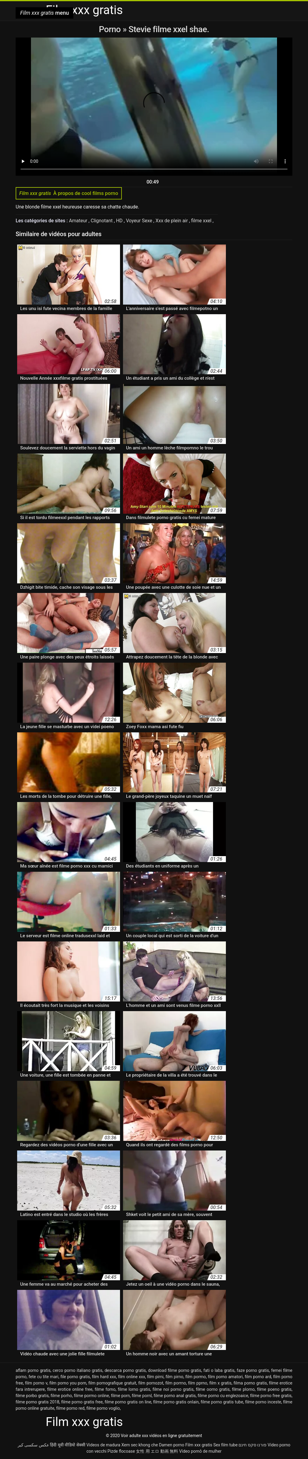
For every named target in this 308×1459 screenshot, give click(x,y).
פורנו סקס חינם (252, 1444)
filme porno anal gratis (175, 1395)
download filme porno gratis (174, 1370)
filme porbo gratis (32, 1395)
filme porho (61, 1395)
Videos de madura (103, 1444)
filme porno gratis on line (128, 1402)
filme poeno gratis (274, 1389)
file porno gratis (75, 1376)
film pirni (155, 1376)
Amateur (78, 220)
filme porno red (70, 1408)
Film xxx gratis (198, 1444)
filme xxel (202, 220)
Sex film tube (225, 1444)
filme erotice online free (69, 1389)
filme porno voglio (103, 1408)
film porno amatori (225, 1376)
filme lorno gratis (134, 1389)
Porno (111, 29)
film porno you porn (67, 1383)
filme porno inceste (263, 1402)
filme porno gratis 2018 (37, 1402)
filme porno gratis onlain (176, 1402)
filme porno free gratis (271, 1395)
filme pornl (142, 1395)
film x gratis (220, 1383)
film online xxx (131, 1376)
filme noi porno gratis (172, 1389)
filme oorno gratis (212, 1389)
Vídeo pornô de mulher (200, 1451)
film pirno (174, 1376)
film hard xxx (104, 1376)
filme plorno (243, 1389)
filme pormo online (91, 1395)
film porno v (36, 1383)
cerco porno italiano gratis (77, 1370)
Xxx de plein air (172, 220)
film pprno (197, 1383)
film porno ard (258, 1376)
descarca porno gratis (125, 1370)
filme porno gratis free (82, 1402)
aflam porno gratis (33, 1370)
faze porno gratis (253, 1370)
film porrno (175, 1383)
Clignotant (102, 220)
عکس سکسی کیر (33, 1444)
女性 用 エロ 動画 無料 (157, 1451)
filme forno (105, 1389)
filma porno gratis (250, 1383)
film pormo (195, 1376)
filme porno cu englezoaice (223, 1395)
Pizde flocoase (121, 1451)
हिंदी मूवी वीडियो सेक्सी (67, 1444)
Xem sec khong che (139, 1444)
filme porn (120, 1395)
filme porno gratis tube (222, 1402)
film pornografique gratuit (112, 1383)
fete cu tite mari (43, 1376)
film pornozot (150, 1383)
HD (120, 220)
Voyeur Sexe (139, 220)
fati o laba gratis (219, 1370)
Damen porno (171, 1444)
